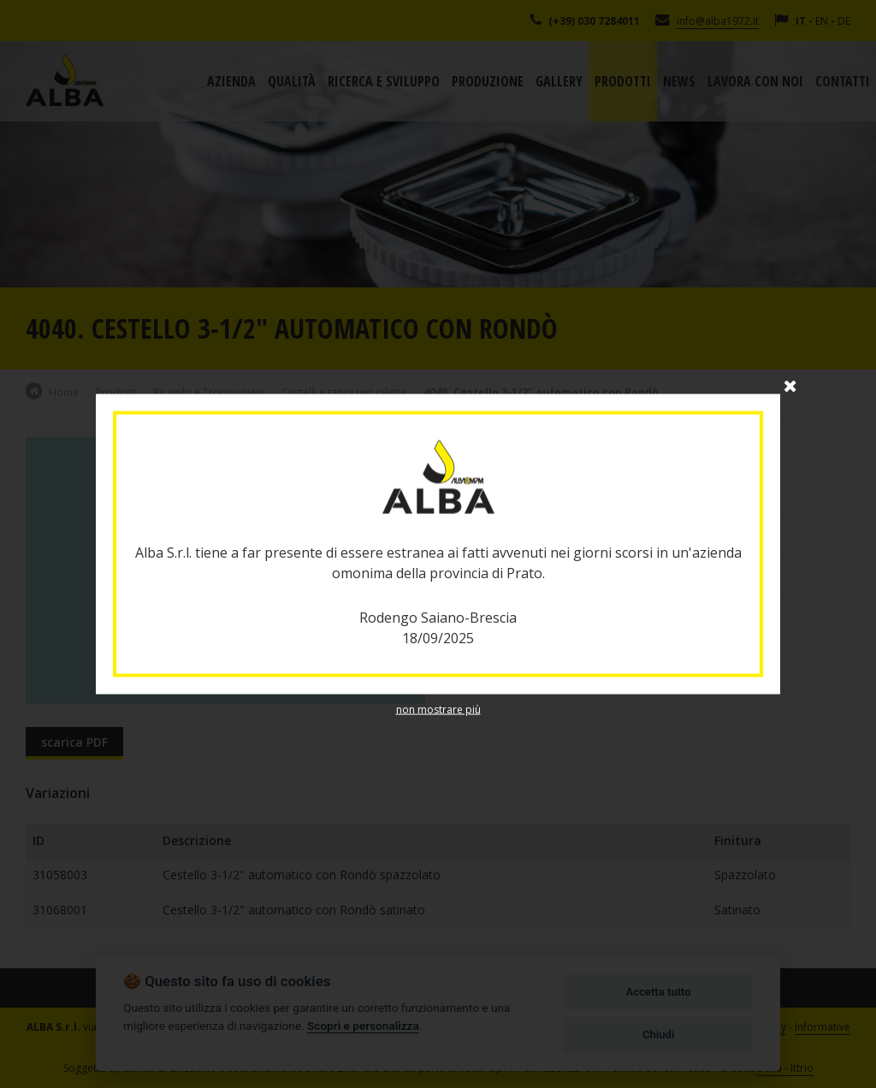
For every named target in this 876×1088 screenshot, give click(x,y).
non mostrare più (438, 708)
